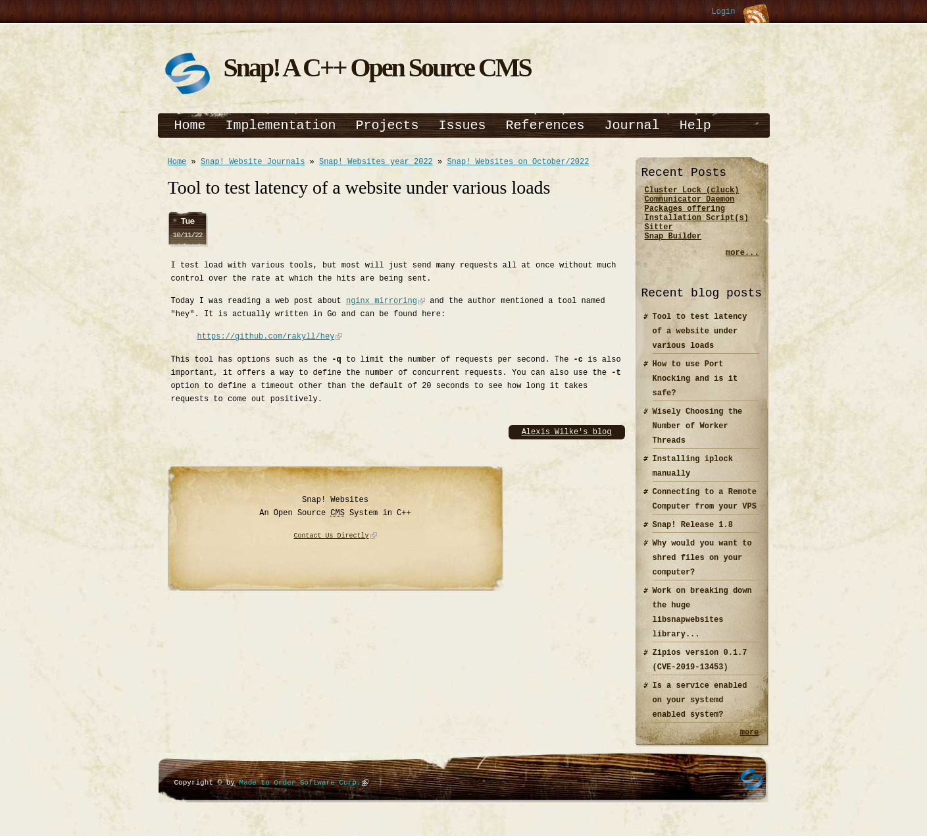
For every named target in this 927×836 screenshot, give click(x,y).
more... (742, 264)
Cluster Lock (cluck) (692, 191)
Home (190, 125)
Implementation (281, 125)
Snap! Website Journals (253, 163)
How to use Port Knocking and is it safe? (695, 390)
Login (723, 12)
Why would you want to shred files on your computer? (702, 569)
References (545, 125)
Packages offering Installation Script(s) (697, 219)
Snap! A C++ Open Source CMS (377, 67)
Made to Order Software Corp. (300, 796)
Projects (387, 125)
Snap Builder (673, 247)
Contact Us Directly (331, 538)
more (749, 745)
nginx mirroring (381, 302)
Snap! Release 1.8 (693, 536)
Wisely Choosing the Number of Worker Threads (698, 438)
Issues (462, 125)
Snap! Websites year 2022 (376, 163)
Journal (632, 125)
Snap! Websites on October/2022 (518, 163)
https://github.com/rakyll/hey (266, 338)
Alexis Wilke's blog (567, 433)
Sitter (659, 236)
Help (695, 125)
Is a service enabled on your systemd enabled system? (700, 712)
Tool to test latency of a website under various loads (700, 343)
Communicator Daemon (690, 202)
